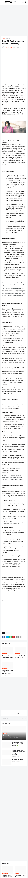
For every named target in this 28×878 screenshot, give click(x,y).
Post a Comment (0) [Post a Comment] (14, 713)
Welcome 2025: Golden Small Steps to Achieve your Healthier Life (7, 672)
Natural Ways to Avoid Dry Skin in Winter (20, 656)
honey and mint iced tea (17, 759)
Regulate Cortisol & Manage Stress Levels (7, 656)
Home (3, 38)
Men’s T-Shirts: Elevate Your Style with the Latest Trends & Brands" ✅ (18, 744)
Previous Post (5, 718)
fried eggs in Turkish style (19, 876)
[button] (2, 2)
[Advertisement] (14, 21)
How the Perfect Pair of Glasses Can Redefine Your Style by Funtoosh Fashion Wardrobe (18, 752)
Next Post (24, 718)
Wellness (8, 38)
